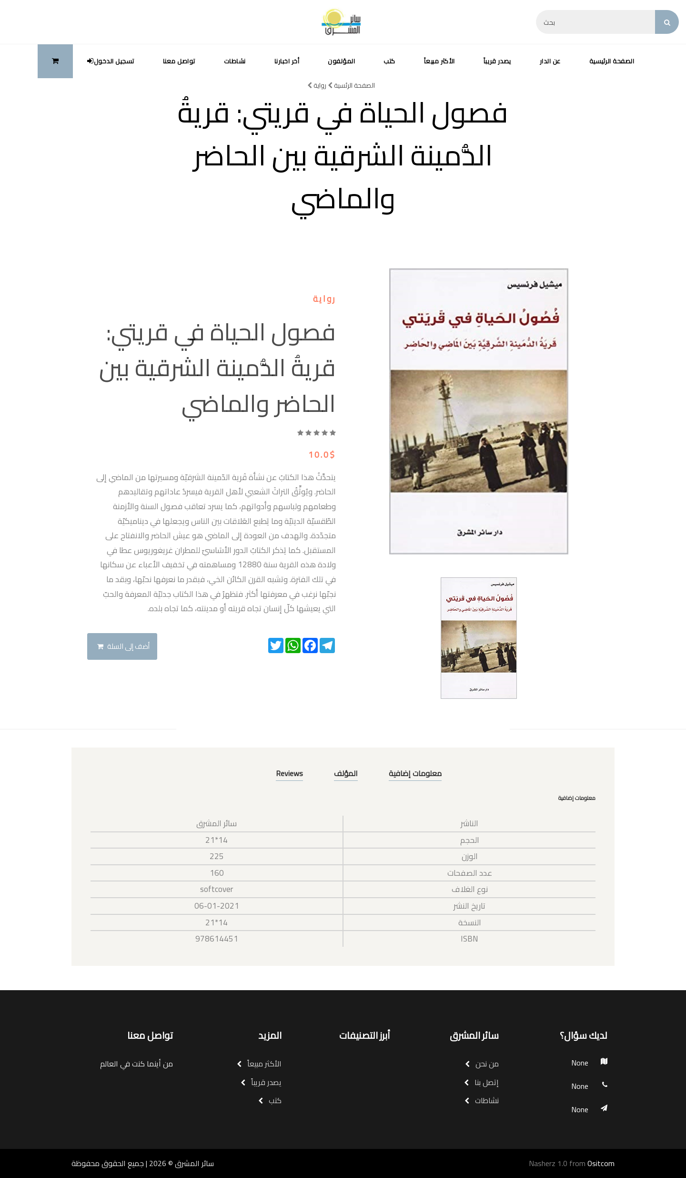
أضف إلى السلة (123, 646)
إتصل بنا (481, 1082)
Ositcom (601, 1163)
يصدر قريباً (497, 61)
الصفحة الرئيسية (612, 61)
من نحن (482, 1063)
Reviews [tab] (289, 773)
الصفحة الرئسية (351, 85)
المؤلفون (341, 61)
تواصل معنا (179, 61)
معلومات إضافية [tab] (415, 773)
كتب (389, 61)
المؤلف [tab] (346, 773)
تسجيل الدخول (110, 61)
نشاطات (235, 61)
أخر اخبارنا (287, 61)
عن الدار (550, 61)
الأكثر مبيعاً (439, 61)
